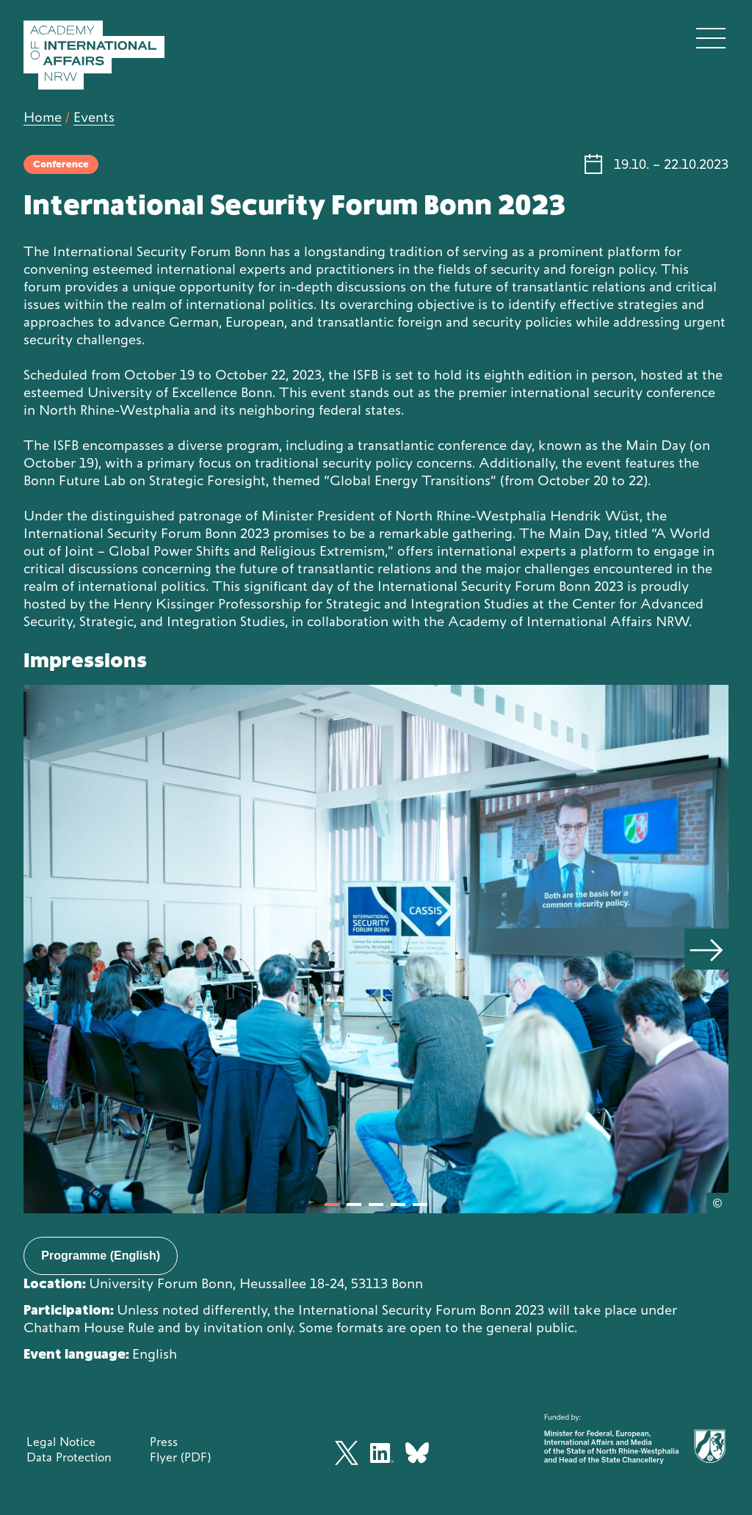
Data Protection (69, 1457)
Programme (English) (100, 1255)
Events (94, 117)
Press (164, 1441)
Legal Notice (60, 1441)
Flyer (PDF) (180, 1457)
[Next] (706, 949)
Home (43, 117)
